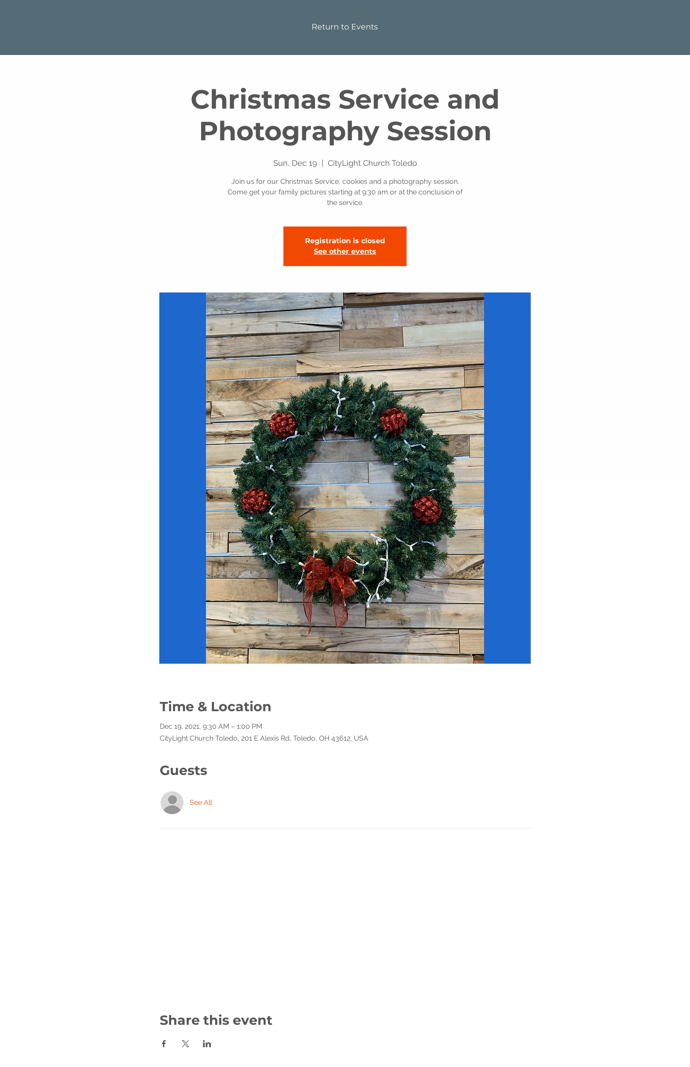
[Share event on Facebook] (164, 1043)
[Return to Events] (344, 27)
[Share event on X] (185, 1043)
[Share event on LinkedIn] (207, 1043)
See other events (345, 251)
